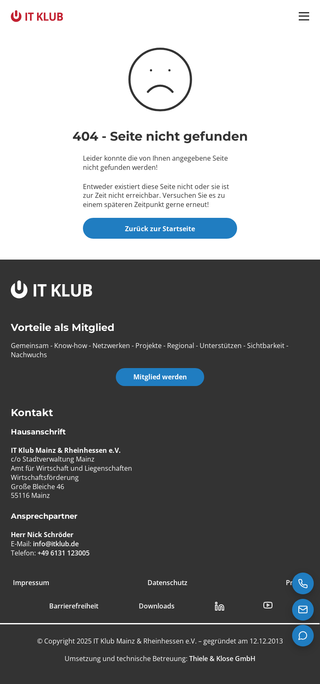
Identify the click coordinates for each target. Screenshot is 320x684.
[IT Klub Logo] (51, 290)
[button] (304, 16)
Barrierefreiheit (73, 606)
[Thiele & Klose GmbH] (221, 658)
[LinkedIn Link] (220, 606)
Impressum (31, 582)
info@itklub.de (56, 543)
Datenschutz (168, 582)
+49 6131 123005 (64, 553)
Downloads (157, 606)
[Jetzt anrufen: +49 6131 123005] (303, 583)
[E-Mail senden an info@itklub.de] (303, 610)
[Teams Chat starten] (303, 635)
